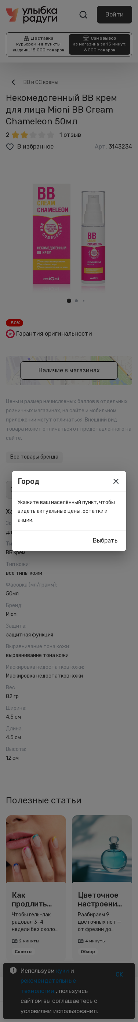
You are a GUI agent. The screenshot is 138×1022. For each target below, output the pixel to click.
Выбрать (105, 540)
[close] (116, 481)
